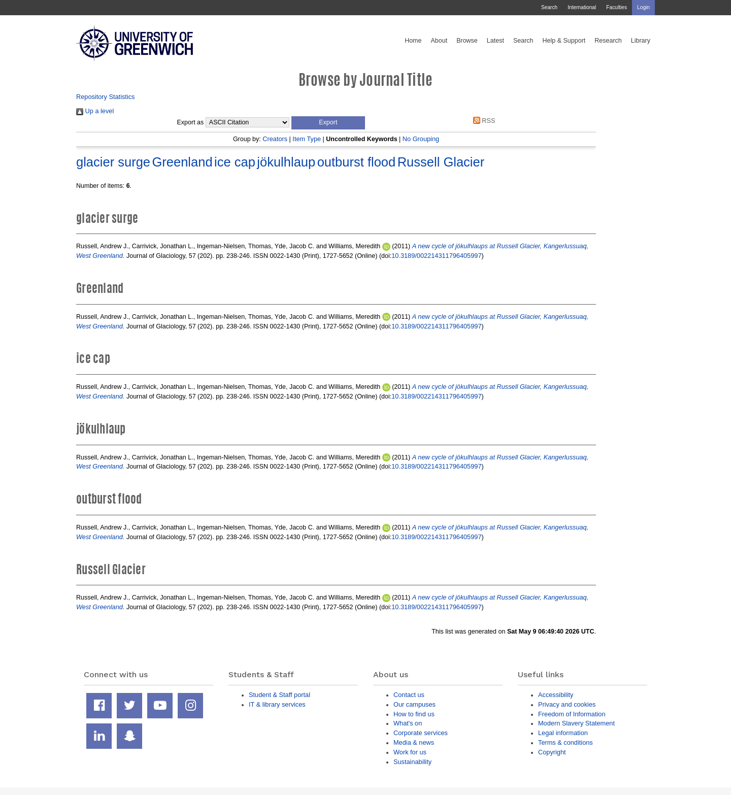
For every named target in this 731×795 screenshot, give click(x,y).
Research (608, 40)
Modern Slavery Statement (576, 723)
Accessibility (555, 695)
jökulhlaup (286, 162)
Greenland (182, 162)
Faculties (616, 7)
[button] (328, 122)
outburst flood (356, 162)
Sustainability (412, 762)
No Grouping (421, 139)
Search (549, 7)
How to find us (414, 714)
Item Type (306, 139)
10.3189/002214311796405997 (436, 255)
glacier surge (113, 162)
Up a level (95, 111)
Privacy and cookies (566, 704)
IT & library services (277, 704)
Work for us (409, 752)
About (438, 40)
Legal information (563, 733)
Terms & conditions (565, 742)
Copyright (552, 752)
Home (413, 40)
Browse (467, 40)
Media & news (413, 742)
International (582, 7)
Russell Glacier (440, 162)
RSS (482, 120)
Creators (274, 139)
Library (640, 40)
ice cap (234, 162)
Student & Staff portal (279, 695)
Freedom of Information (572, 714)
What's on (407, 723)
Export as (190, 122)
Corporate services (420, 733)
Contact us (408, 695)
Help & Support (564, 40)
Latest (495, 40)
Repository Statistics (105, 97)
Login (643, 7)
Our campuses (414, 704)
